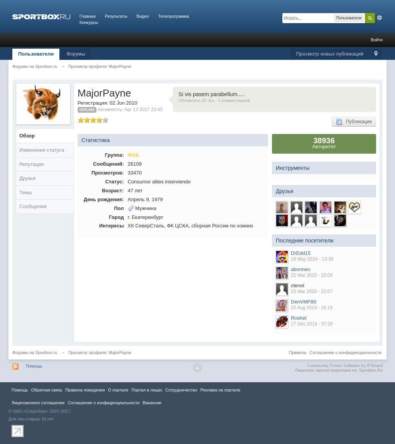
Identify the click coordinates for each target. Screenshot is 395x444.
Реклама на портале (220, 390)
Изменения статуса (41, 150)
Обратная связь (46, 390)
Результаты (116, 16)
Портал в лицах (147, 390)
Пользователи (36, 54)
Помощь (34, 366)
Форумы (75, 54)
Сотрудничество (181, 390)
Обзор (27, 136)
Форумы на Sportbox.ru (34, 352)
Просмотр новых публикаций (329, 54)
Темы (25, 192)
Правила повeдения (85, 390)
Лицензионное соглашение (38, 402)
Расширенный (379, 18)
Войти (377, 39)
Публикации (354, 122)
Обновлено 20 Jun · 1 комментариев (214, 100)
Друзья (27, 178)
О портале (118, 390)
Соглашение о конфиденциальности (345, 352)
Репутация (31, 164)
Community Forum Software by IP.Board (345, 365)
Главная (87, 16)
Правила (297, 352)
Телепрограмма (173, 16)
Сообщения (33, 206)
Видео (143, 16)
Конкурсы (88, 22)
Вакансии (152, 402)
